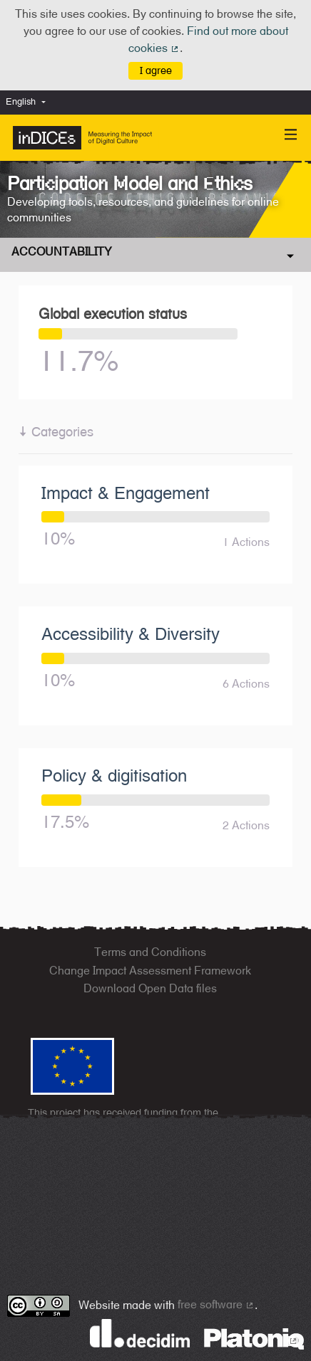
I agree (156, 70)
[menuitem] (29, 102)
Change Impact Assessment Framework (150, 970)
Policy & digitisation (114, 775)
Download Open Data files (150, 988)
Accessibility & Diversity (130, 633)
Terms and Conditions (150, 952)
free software (216, 1304)
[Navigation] (291, 134)
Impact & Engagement (125, 493)
